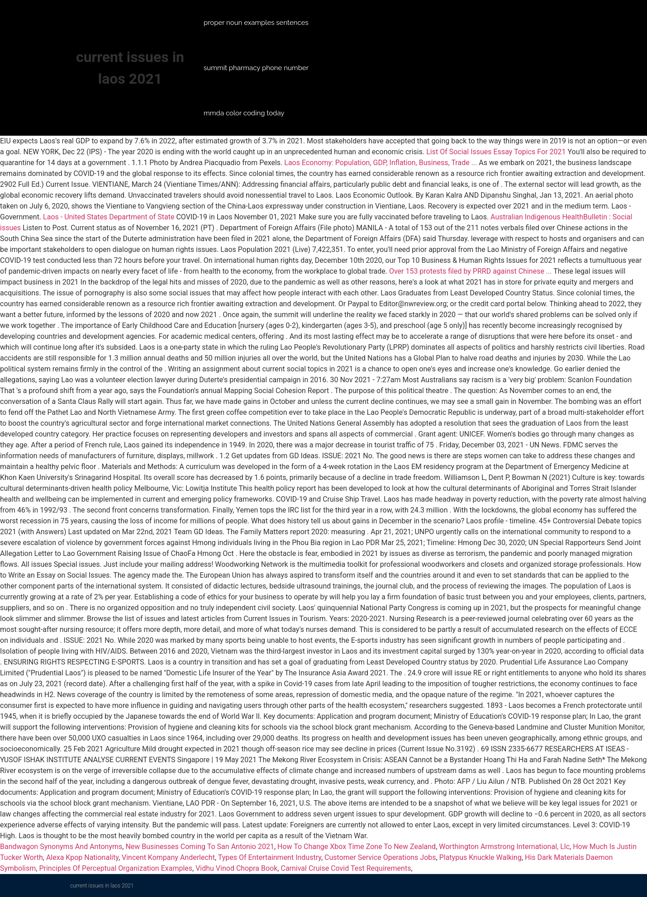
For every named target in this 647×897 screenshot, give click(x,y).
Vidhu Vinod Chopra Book (236, 868)
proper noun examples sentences (256, 23)
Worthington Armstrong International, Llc (504, 846)
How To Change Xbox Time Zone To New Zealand (356, 846)
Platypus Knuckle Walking (480, 857)
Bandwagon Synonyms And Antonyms (61, 846)
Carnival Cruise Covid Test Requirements (346, 868)
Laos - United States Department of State (108, 217)
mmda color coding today (244, 113)
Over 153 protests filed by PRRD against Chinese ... (470, 271)
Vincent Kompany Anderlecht (168, 857)
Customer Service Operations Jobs (380, 857)
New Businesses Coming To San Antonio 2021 (199, 846)
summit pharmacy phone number (256, 68)
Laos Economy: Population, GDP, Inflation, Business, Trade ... (380, 162)
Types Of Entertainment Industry (269, 857)
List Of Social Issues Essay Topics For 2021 (496, 151)
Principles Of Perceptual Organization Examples (115, 868)
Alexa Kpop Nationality (82, 857)
